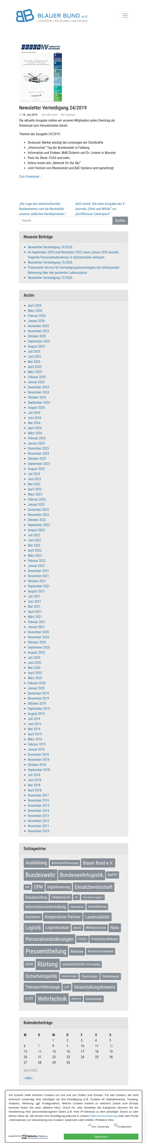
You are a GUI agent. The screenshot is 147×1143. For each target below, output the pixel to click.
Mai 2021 (34, 607)
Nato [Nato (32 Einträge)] (115, 927)
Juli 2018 (34, 775)
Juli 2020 (34, 658)
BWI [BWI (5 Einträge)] (27, 887)
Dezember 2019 (38, 693)
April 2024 (35, 428)
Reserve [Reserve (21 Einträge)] (77, 951)
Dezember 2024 (38, 387)
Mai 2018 (34, 785)
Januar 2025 (36, 382)
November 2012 (38, 821)
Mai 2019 (34, 729)
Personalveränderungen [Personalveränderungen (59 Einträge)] (50, 939)
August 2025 (36, 346)
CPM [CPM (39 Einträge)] (38, 887)
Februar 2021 (37, 622)
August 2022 (36, 530)
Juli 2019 (34, 719)
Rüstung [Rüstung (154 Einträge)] (48, 964)
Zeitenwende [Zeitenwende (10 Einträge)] (94, 999)
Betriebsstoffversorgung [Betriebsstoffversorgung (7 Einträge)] (65, 863)
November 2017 (38, 795)
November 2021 (38, 576)
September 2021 (39, 586)
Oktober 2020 (37, 642)
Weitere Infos (106, 1120)
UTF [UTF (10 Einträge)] (66, 987)
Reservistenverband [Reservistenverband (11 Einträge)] (100, 951)
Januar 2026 (36, 321)
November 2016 (38, 800)
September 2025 (39, 341)
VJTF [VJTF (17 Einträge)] (29, 999)
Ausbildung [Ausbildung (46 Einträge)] (36, 863)
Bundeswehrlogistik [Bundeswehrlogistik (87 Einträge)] (81, 875)
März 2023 (35, 494)
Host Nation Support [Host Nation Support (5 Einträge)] (93, 897)
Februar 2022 (37, 561)
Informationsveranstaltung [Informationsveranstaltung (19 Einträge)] (46, 906)
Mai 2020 (34, 668)
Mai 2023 (34, 484)
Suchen (120, 221)
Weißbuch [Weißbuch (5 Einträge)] (76, 998)
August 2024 (36, 408)
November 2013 (38, 816)
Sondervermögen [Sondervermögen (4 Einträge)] (69, 976)
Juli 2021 (34, 596)
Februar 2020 (37, 683)
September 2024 (39, 402)
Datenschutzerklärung (103, 1115)
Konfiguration (125, 1126)
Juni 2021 (34, 601)
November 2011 (38, 826)
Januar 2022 (36, 566)
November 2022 (38, 515)
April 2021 (35, 612)
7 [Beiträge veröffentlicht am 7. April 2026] (39, 1046)
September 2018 (39, 770)
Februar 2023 (37, 499)
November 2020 (38, 637)
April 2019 (35, 734)
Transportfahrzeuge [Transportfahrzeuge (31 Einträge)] (43, 987)
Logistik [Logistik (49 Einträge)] (33, 928)
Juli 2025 (34, 351)
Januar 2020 (36, 688)
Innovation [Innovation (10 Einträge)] (76, 907)
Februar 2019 (37, 744)
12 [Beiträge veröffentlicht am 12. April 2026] (111, 1046)
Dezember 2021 (38, 571)
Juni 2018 (34, 780)
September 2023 (39, 464)
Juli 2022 (34, 535)
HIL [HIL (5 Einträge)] (76, 897)
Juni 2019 (34, 724)
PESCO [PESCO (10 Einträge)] (82, 939)
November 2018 (38, 760)
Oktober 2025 (37, 336)
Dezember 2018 (38, 755)
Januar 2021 (36, 627)
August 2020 (36, 652)
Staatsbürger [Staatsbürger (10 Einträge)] (90, 976)
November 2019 (38, 698)
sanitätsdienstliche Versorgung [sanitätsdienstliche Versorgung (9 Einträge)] (81, 964)
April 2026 (35, 306)
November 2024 (38, 392)
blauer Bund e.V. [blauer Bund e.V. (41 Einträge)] (98, 863)
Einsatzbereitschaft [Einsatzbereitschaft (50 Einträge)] (94, 887)
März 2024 (35, 433)
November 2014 (38, 811)
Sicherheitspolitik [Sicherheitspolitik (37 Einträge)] (41, 976)
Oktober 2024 (37, 397)
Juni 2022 (34, 540)
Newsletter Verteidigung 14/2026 (50, 247)
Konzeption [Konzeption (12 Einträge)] (33, 917)
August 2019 (36, 714)
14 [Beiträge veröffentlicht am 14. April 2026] (39, 1051)
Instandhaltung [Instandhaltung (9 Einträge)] (97, 907)
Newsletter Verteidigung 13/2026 (50, 262)
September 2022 (39, 525)
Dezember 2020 (38, 632)
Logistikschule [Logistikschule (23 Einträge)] (57, 927)
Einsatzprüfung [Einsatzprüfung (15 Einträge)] (36, 897)
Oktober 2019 (37, 703)
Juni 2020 (34, 663)
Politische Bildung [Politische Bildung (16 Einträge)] (104, 939)
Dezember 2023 (38, 448)
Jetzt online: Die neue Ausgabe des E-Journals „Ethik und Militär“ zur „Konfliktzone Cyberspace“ (100, 209)
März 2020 (35, 678)
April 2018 (35, 790)
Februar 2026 (37, 316)
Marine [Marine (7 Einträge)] (77, 927)
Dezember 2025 (38, 326)
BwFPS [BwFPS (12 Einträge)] (112, 875)
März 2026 (35, 311)
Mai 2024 (34, 423)
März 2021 (35, 617)
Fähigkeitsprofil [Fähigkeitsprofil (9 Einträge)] (61, 897)
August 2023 (36, 469)
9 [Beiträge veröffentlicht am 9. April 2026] (67, 1046)
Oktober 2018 (37, 765)
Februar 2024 (37, 438)
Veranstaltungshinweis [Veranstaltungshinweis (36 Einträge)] (94, 987)
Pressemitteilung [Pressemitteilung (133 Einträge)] (46, 951)
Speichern (101, 1136)
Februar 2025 (37, 377)
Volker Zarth (51, 114)
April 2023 (35, 489)
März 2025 (35, 372)
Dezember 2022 (38, 510)
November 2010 (38, 831)
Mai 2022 (34, 545)
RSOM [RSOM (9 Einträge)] (29, 964)
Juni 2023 (34, 479)
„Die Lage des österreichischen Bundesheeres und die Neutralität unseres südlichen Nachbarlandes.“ (42, 209)
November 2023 (38, 454)
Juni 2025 (34, 357)
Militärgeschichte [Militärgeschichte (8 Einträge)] (96, 927)
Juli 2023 (34, 474)
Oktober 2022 (37, 520)
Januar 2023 (36, 505)
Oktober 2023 (37, 459)
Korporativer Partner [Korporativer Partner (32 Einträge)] (63, 916)
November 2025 (38, 331)
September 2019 (39, 709)
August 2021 (36, 591)
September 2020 (39, 647)
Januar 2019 (36, 749)
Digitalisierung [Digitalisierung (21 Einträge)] (58, 887)
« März (28, 1078)
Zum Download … (30, 177)
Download (70, 114)
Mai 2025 (34, 362)
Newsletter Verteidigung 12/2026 (50, 278)
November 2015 (38, 806)
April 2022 (35, 550)
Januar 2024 (36, 443)
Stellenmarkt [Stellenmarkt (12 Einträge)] (110, 976)
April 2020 (35, 673)
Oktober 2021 (37, 581)
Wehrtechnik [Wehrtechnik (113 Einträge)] (52, 998)
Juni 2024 (34, 418)
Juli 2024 (34, 413)
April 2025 (35, 367)
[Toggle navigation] (125, 15)
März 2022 (35, 556)
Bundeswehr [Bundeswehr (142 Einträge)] (40, 875)
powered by (15, 1136)
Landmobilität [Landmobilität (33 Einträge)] (97, 917)
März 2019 (35, 739)
